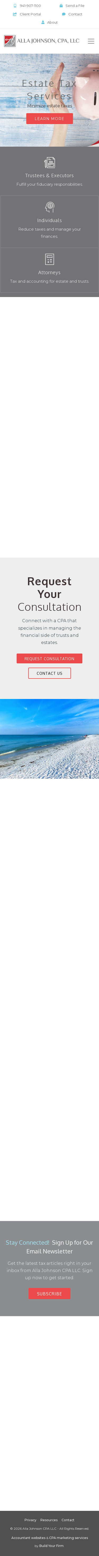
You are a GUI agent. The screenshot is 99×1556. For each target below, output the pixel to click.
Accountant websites (28, 1538)
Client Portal (27, 14)
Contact (72, 14)
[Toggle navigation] (91, 41)
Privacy (30, 1520)
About (49, 22)
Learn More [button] (49, 118)
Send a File (72, 5)
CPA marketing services (68, 1538)
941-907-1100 (27, 5)
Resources (49, 1520)
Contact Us (50, 673)
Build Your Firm (51, 1546)
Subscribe (49, 1293)
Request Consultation (49, 658)
